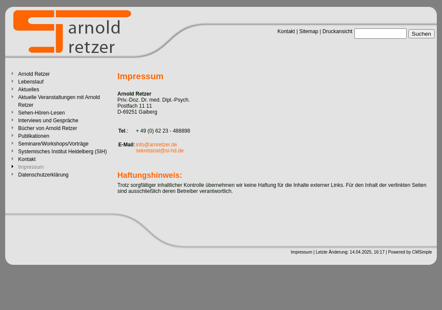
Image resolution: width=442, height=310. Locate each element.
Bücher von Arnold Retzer (47, 128)
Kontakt (286, 31)
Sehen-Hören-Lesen (41, 113)
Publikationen (33, 136)
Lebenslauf (31, 82)
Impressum (301, 252)
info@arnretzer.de (156, 145)
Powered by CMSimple (410, 252)
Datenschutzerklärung (43, 175)
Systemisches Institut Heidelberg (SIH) (62, 152)
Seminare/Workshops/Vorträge (53, 144)
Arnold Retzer (34, 74)
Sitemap (308, 31)
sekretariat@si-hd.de (160, 151)
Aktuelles (28, 90)
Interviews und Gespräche (48, 121)
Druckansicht (337, 31)
